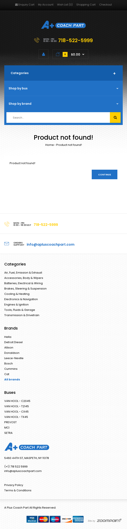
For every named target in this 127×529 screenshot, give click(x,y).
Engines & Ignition (16, 304)
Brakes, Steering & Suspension (25, 289)
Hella (7, 337)
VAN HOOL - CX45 (16, 412)
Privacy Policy (13, 485)
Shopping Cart (86, 4)
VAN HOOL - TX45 (16, 417)
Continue (104, 174)
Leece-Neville (14, 358)
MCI (6, 428)
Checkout (105, 4)
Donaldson (11, 353)
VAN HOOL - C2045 (17, 401)
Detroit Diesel (13, 342)
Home (49, 145)
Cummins (11, 369)
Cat (6, 374)
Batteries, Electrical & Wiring (23, 283)
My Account (45, 4)
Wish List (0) (65, 4)
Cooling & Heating (17, 294)
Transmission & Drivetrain (21, 315)
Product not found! (69, 145)
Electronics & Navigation (21, 299)
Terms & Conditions (17, 490)
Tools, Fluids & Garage (19, 310)
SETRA (8, 433)
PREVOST (10, 422)
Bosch (8, 363)
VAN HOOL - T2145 (16, 406)
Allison (8, 347)
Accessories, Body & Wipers (23, 278)
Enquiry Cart (24, 4)
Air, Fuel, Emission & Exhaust (23, 273)
